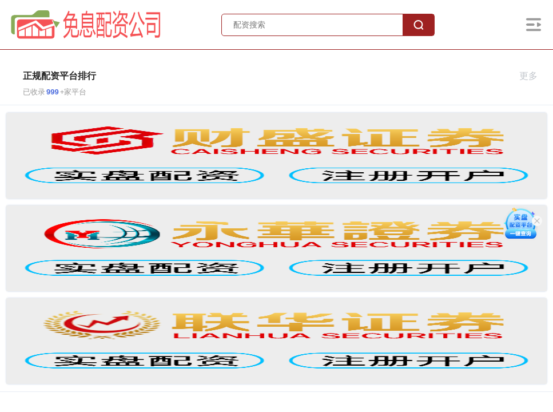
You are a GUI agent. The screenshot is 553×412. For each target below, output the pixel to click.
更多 (533, 76)
